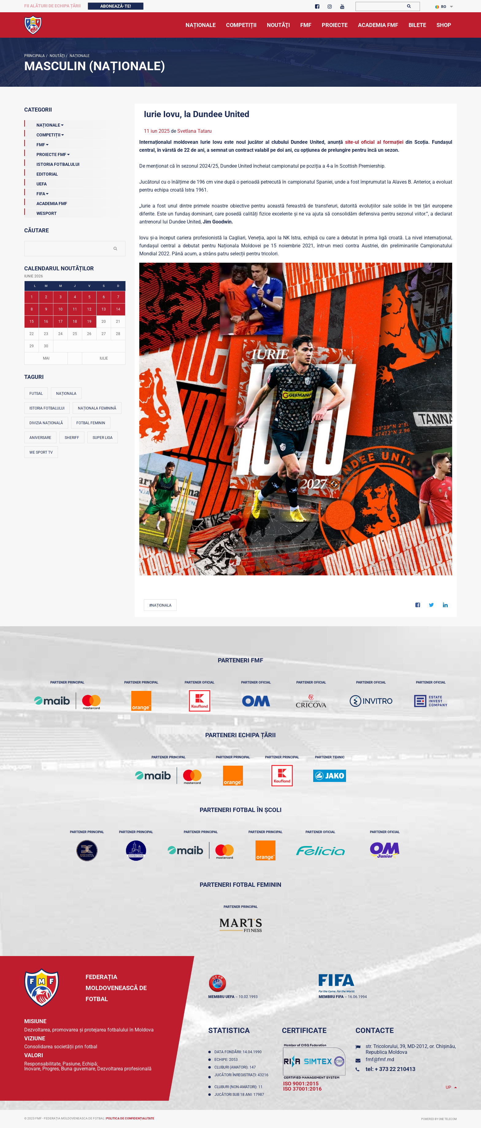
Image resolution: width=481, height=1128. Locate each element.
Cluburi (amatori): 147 (236, 1067)
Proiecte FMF (47, 153)
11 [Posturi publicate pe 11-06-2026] (75, 309)
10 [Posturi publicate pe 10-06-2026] (60, 309)
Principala (34, 56)
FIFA (36, 192)
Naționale (79, 56)
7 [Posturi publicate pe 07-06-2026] (118, 297)
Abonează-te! (115, 6)
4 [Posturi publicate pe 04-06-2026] (75, 297)
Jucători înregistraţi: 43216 (241, 1077)
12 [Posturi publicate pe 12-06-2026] (89, 309)
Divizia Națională (46, 423)
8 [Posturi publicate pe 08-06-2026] (32, 309)
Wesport (40, 212)
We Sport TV (41, 452)
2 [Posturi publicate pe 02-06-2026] (46, 297)
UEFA (35, 182)
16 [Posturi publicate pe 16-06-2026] (46, 321)
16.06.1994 (357, 997)
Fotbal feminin (90, 423)
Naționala (66, 393)
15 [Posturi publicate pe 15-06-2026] (31, 321)
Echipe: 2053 (227, 1060)
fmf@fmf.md (380, 1059)
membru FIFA (331, 997)
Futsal (36, 393)
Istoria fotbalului (46, 408)
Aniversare (40, 438)
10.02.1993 (248, 997)
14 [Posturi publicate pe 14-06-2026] (118, 309)
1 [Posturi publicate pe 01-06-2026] (32, 297)
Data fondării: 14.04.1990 (239, 1052)
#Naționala (160, 605)
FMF (36, 143)
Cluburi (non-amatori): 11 (239, 1087)
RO (440, 7)
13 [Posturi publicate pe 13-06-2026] (104, 309)
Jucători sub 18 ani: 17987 (240, 1094)
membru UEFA (221, 997)
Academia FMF (45, 202)
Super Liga (103, 438)
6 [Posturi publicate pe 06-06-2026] (104, 297)
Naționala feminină (97, 408)
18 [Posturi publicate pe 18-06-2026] (75, 321)
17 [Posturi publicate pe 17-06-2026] (60, 321)
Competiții (44, 133)
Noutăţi (57, 56)
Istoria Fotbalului (51, 163)
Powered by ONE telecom (439, 1119)
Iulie (104, 358)
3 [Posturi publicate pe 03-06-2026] (61, 297)
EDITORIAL (41, 173)
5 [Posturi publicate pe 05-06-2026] (89, 297)
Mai (46, 358)
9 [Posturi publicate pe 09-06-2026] (46, 309)
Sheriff (72, 438)
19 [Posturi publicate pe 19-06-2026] (89, 321)
